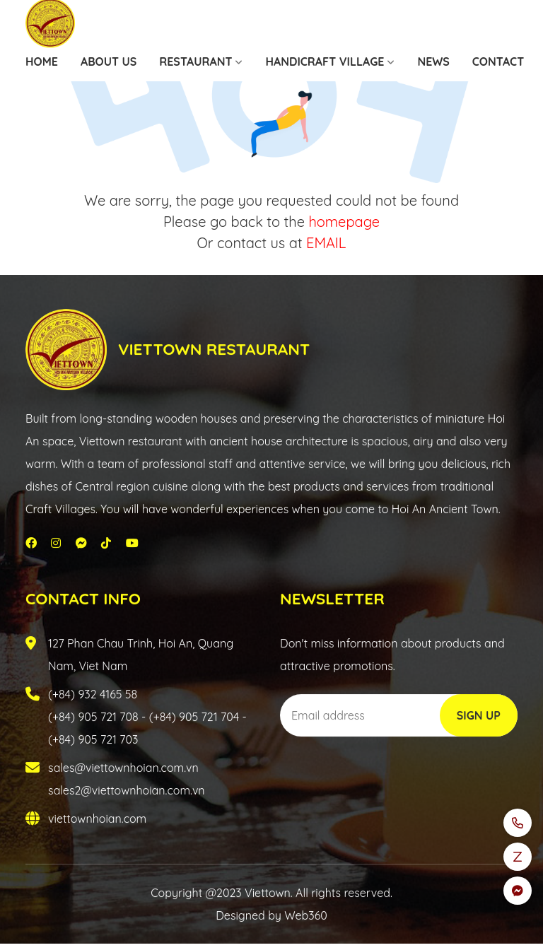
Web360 (305, 915)
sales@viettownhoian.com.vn (123, 768)
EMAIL (326, 243)
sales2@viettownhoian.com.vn (126, 790)
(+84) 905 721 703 (93, 739)
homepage (344, 221)
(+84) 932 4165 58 (92, 694)
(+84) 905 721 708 (93, 717)
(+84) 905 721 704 (194, 717)
